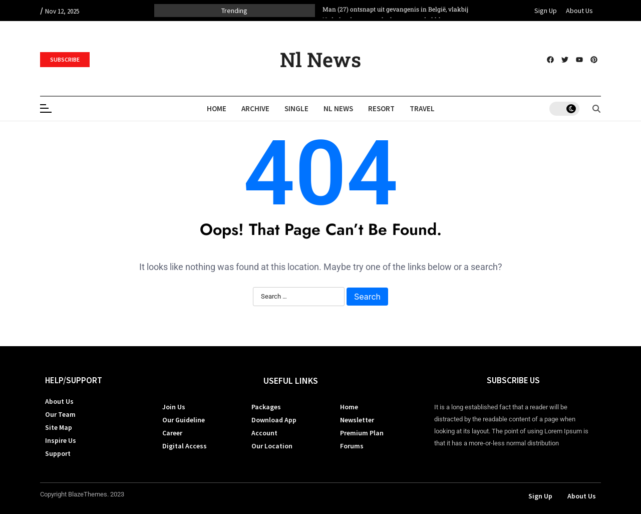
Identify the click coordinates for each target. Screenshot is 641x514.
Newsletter (357, 419)
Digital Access (184, 445)
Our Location (271, 445)
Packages (266, 406)
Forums (352, 445)
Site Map (58, 427)
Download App (273, 419)
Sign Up (545, 10)
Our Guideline (183, 419)
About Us (579, 10)
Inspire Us (60, 440)
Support (58, 453)
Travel (422, 108)
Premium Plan (362, 432)
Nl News (320, 59)
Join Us (173, 406)
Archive (255, 108)
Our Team (60, 414)
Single (296, 108)
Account (264, 432)
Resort (381, 108)
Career (172, 432)
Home (216, 108)
